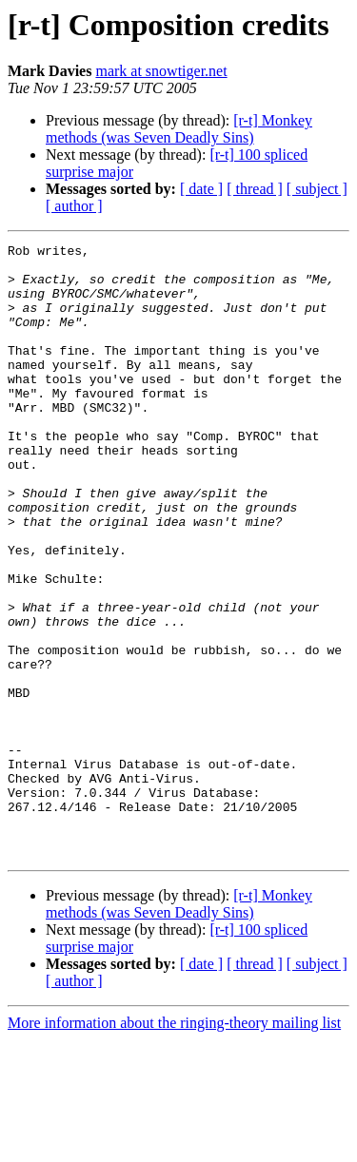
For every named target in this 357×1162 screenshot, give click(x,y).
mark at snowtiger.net (161, 71)
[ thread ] (255, 189)
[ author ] (74, 206)
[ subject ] (317, 189)
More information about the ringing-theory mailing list (174, 1145)
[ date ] (201, 189)
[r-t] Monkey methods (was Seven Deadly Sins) (179, 128)
